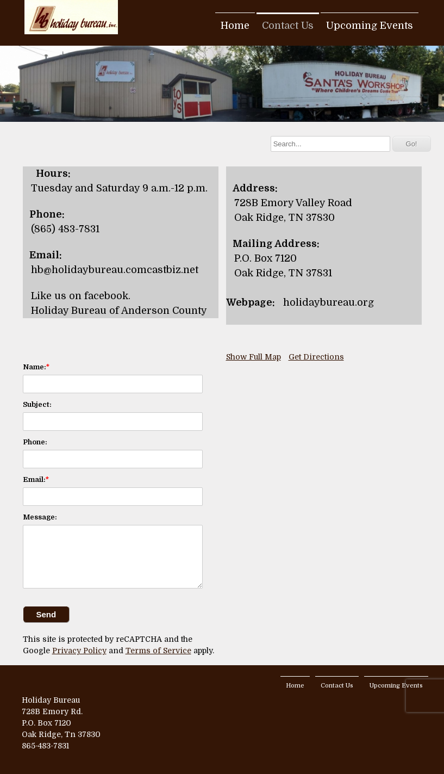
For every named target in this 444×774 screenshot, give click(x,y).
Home (235, 25)
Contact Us (288, 25)
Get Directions (316, 356)
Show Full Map (253, 356)
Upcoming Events (369, 25)
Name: (34, 367)
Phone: (35, 442)
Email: (34, 479)
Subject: (37, 404)
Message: (40, 517)
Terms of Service (158, 650)
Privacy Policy (79, 650)
